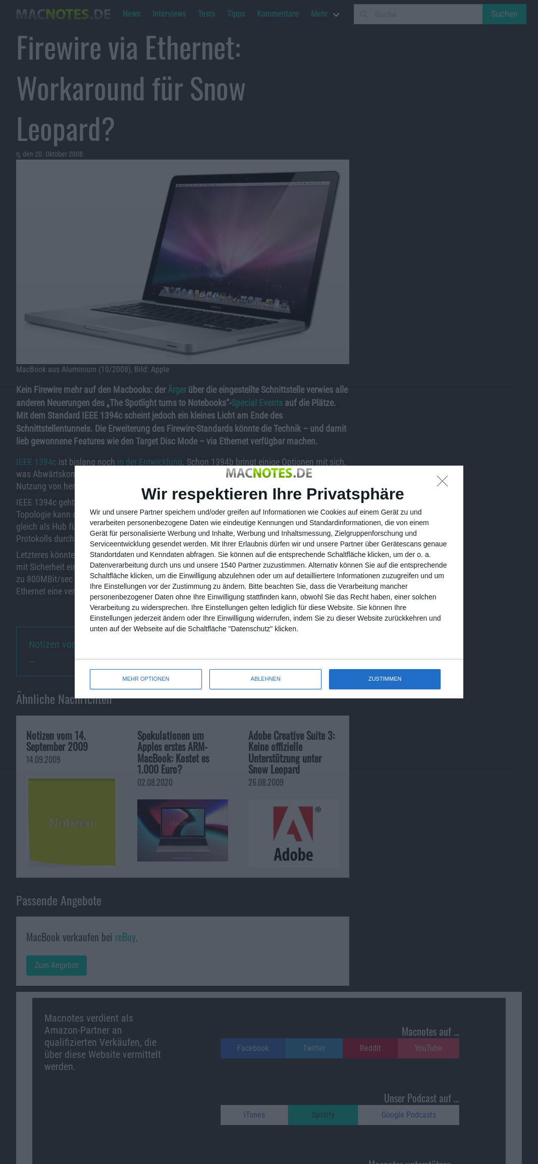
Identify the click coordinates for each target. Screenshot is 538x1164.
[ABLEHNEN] (445, 484)
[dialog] (269, 582)
